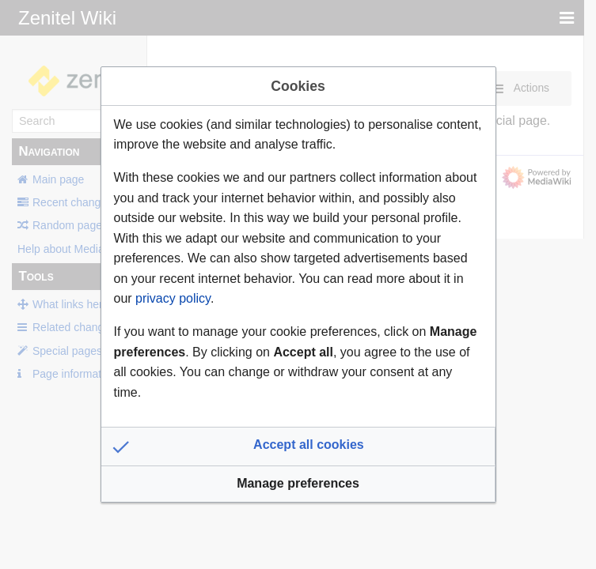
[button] (298, 446)
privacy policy (173, 298)
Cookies (298, 86)
